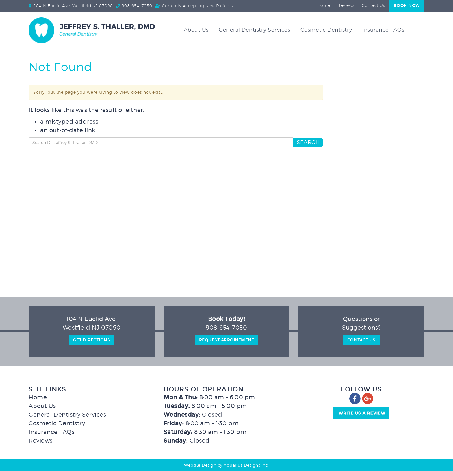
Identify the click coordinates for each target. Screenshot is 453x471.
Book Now (407, 5)
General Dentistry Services (254, 30)
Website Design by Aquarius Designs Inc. (226, 465)
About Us (196, 30)
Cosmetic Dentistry (326, 30)
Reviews (345, 6)
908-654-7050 (137, 6)
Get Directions (91, 340)
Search (308, 142)
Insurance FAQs (383, 30)
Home (323, 6)
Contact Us (373, 6)
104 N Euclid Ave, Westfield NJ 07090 (73, 6)
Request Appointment (226, 340)
